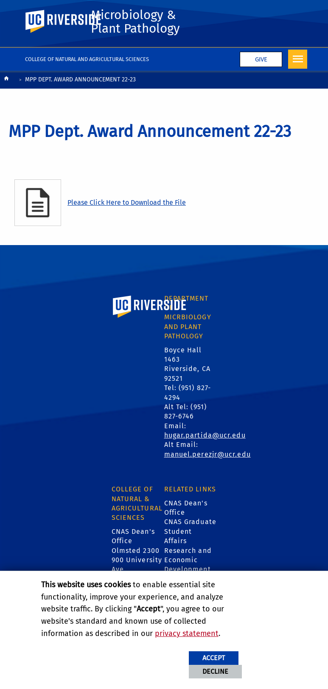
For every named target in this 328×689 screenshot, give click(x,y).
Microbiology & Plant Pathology (135, 21)
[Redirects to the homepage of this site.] (6, 80)
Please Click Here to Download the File (126, 202)
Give (261, 59)
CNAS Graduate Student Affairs (190, 531)
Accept (213, 658)
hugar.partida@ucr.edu (205, 435)
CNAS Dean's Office (185, 507)
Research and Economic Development (188, 560)
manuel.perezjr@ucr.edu (207, 454)
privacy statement (187, 633)
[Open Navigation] (297, 59)
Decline (215, 671)
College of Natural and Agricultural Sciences (87, 59)
